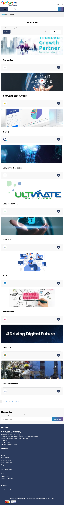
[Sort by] (55, 32)
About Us (4, 455)
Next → (17, 401)
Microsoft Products (6, 462)
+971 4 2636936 (5, 442)
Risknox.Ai (7, 240)
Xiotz (5, 276)
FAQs (2, 474)
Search (60, 9)
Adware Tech (8, 312)
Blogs (2, 465)
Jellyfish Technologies (12, 168)
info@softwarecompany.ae (9, 444)
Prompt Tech (8, 60)
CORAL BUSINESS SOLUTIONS (15, 96)
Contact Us (4, 481)
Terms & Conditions (7, 478)
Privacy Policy (5, 476)
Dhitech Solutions (10, 384)
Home (3, 453)
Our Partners (5, 458)
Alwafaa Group (50, 498)
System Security (6, 460)
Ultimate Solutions (10, 204)
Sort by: (47, 32)
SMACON (7, 348)
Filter (7, 32)
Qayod (6, 132)
